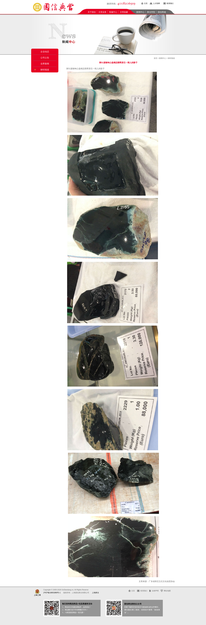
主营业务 (102, 12)
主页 (145, 3)
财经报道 (44, 70)
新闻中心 (140, 12)
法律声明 (155, 591)
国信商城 (162, 12)
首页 (155, 58)
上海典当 (95, 593)
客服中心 (113, 12)
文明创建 (124, 12)
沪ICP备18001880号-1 (52, 593)
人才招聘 (156, 3)
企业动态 (44, 52)
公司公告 (44, 58)
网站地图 (167, 591)
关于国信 (92, 12)
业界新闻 (44, 64)
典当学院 (151, 12)
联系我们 (170, 3)
